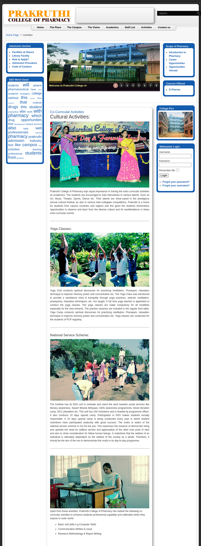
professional (15, 153)
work (29, 111)
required (11, 103)
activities (14, 149)
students (13, 85)
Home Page (12, 35)
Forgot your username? (176, 185)
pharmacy (18, 115)
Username (164, 152)
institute (37, 102)
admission (16, 141)
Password (164, 161)
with (38, 111)
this (24, 97)
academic (13, 93)
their (10, 124)
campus (29, 144)
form (39, 98)
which (36, 115)
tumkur (32, 98)
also (12, 127)
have (33, 89)
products (20, 158)
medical (29, 124)
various (13, 98)
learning (38, 133)
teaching (37, 149)
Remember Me (167, 170)
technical (38, 124)
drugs (13, 107)
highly (25, 129)
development (19, 124)
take (40, 145)
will (26, 84)
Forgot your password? (176, 182)
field (10, 145)
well (39, 128)
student (35, 107)
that (23, 102)
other (40, 90)
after (23, 111)
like (18, 145)
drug (11, 120)
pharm (37, 85)
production (13, 112)
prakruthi (35, 137)
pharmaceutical (18, 89)
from (12, 157)
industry (36, 141)
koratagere (25, 94)
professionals (18, 132)
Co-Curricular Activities (67, 112)
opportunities (31, 120)
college (37, 93)
